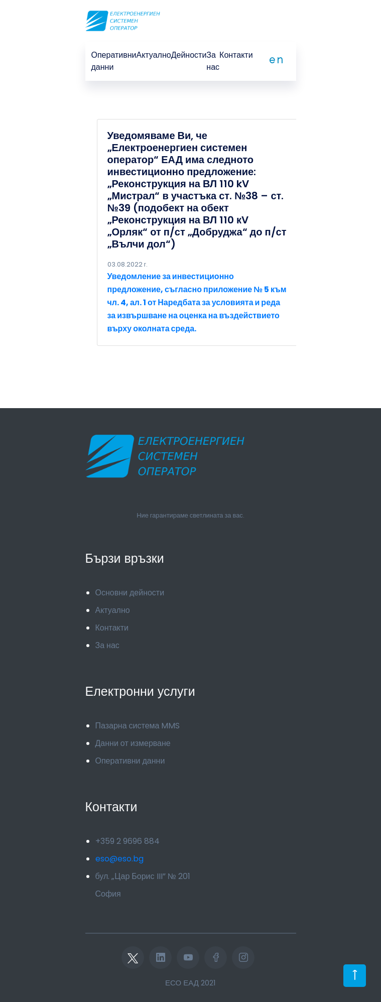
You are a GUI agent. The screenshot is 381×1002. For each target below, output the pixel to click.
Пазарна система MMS (137, 725)
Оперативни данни (114, 61)
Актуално (154, 55)
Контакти (236, 55)
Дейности (189, 55)
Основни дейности (130, 592)
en (276, 60)
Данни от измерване (133, 743)
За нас (212, 61)
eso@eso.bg (119, 858)
